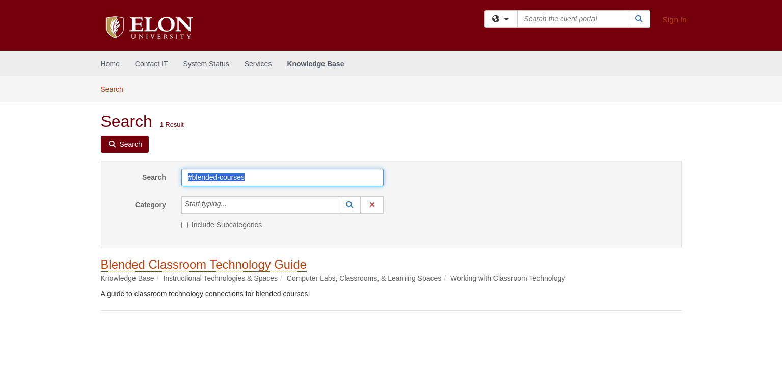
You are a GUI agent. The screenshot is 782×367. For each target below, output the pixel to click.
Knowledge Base (315, 64)
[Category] (232, 205)
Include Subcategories (221, 225)
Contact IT (151, 64)
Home (110, 64)
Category (150, 205)
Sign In (675, 19)
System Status (206, 64)
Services (258, 64)
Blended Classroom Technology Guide (204, 264)
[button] (350, 205)
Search (116, 88)
